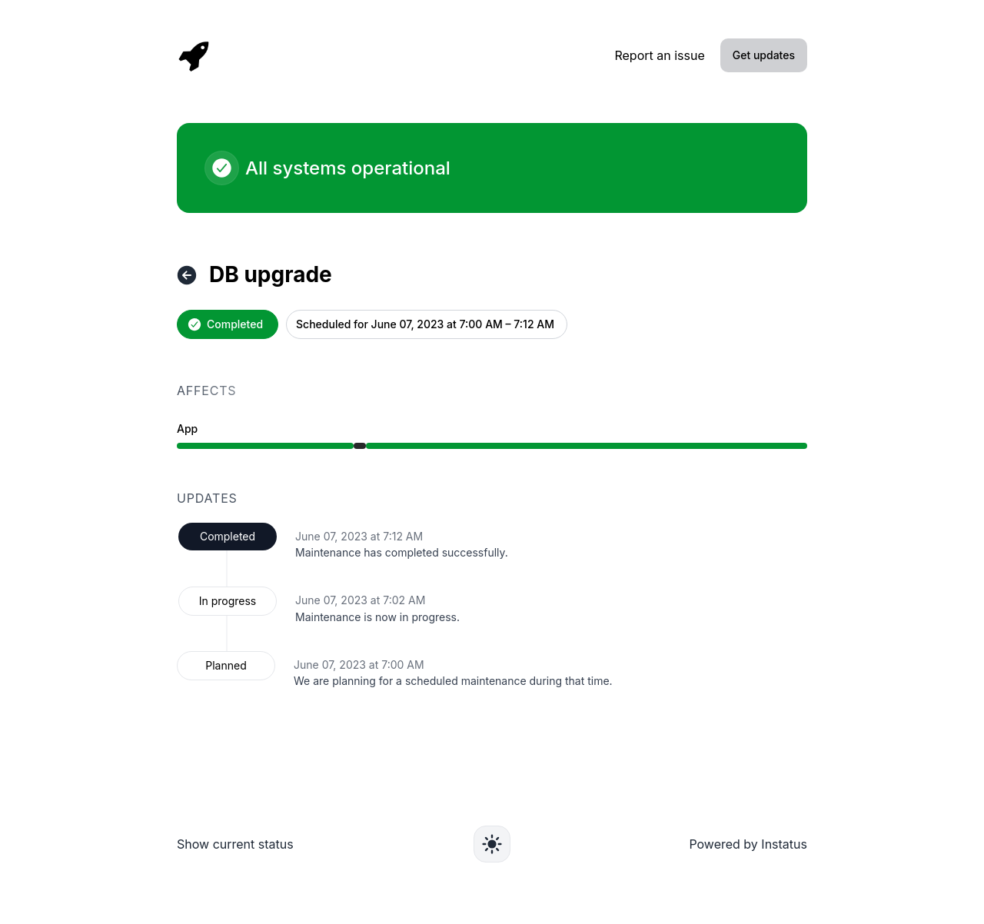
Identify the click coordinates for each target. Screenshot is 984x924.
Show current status (235, 844)
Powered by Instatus (748, 844)
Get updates (764, 54)
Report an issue (659, 55)
